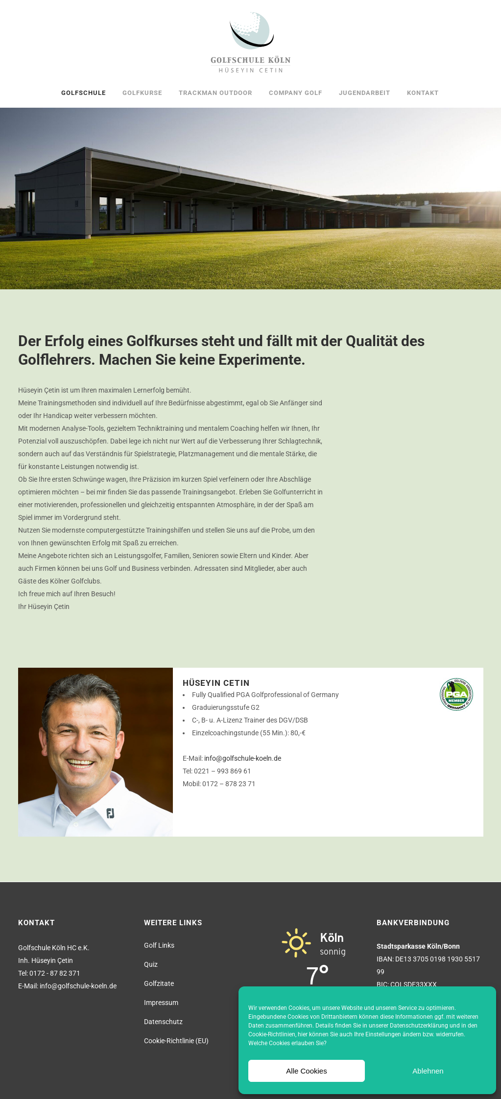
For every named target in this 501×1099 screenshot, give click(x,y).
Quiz (151, 964)
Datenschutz (163, 1022)
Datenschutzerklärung (419, 1025)
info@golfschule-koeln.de (242, 758)
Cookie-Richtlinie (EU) (176, 1041)
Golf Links (159, 945)
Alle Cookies (306, 1071)
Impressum (161, 1002)
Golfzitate (159, 983)
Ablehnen (427, 1071)
